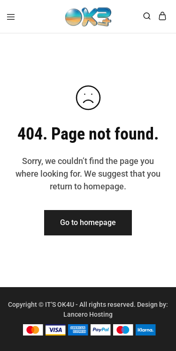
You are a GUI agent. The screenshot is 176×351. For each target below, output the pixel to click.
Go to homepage (88, 222)
